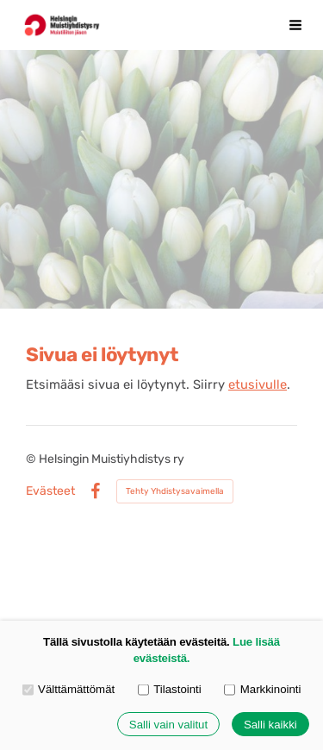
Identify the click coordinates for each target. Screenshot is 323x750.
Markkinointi (262, 689)
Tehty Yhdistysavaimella (175, 491)
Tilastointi (170, 689)
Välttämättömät (68, 689)
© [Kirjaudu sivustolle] (32, 459)
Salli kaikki (270, 724)
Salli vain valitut (168, 724)
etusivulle (257, 384)
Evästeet (50, 491)
